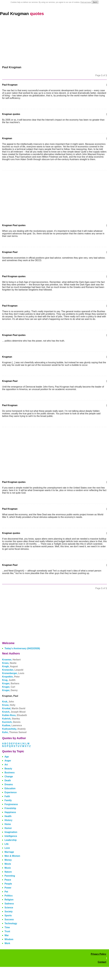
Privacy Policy (98, 954)
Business (10, 772)
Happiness (10, 812)
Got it (95, 2)
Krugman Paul (9, 252)
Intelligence (11, 836)
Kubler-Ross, (14, 715)
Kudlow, (12, 725)
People (8, 884)
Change (9, 776)
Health (8, 816)
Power (8, 887)
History (8, 820)
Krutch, (13, 712)
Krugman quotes (11, 114)
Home (8, 824)
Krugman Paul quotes (13, 225)
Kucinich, (11, 722)
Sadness (9, 903)
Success (9, 919)
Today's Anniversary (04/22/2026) (22, 648)
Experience (11, 792)
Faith (7, 796)
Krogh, (10, 666)
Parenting (10, 876)
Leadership (11, 840)
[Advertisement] (54, 41)
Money (8, 860)
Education (10, 788)
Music (8, 868)
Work (7, 943)
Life (6, 844)
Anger (8, 760)
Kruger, (10, 683)
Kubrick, (11, 718)
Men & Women (12, 856)
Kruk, (8, 701)
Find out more (85, 2)
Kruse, (8, 705)
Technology (11, 923)
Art (6, 764)
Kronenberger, (13, 673)
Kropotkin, (11, 676)
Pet (6, 891)
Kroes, (9, 663)
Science (9, 907)
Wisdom (9, 939)
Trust (7, 931)
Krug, (8, 680)
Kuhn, (14, 732)
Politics (9, 895)
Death (8, 780)
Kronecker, (12, 670)
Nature (8, 872)
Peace (8, 880)
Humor (8, 828)
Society (9, 911)
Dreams (9, 784)
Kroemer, (11, 659)
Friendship (10, 808)
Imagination (11, 832)
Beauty (8, 768)
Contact (102, 962)
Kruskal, (13, 708)
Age (7, 756)
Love (7, 848)
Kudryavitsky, (14, 729)
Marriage (9, 852)
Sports (8, 915)
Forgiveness (11, 804)
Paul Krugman (22, 13)
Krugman (7, 138)
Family (8, 800)
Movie (8, 864)
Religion (9, 899)
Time (7, 927)
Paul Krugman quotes (13, 276)
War (7, 935)
